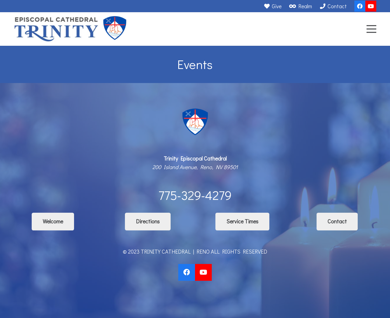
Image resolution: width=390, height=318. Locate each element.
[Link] (70, 29)
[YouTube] (370, 6)
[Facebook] (359, 6)
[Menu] (371, 29)
